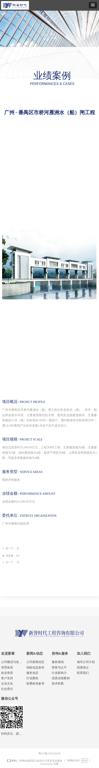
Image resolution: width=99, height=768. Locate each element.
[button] (93, 5)
